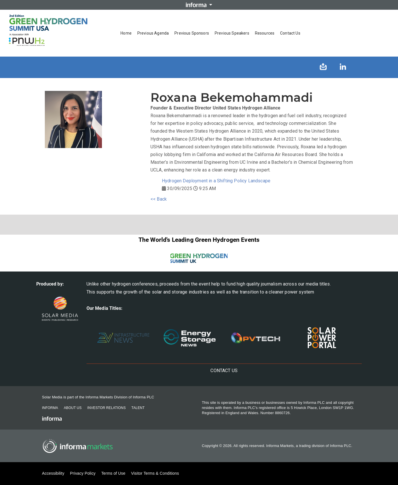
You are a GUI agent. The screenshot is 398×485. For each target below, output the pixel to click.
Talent (137, 408)
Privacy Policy (82, 473)
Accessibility (53, 473)
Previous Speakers (232, 33)
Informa (50, 408)
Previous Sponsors (191, 33)
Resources (264, 33)
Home (126, 33)
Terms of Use (113, 473)
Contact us (290, 33)
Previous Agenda (153, 33)
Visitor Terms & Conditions (155, 473)
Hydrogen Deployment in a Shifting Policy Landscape (216, 180)
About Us (72, 408)
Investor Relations (106, 408)
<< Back (158, 199)
